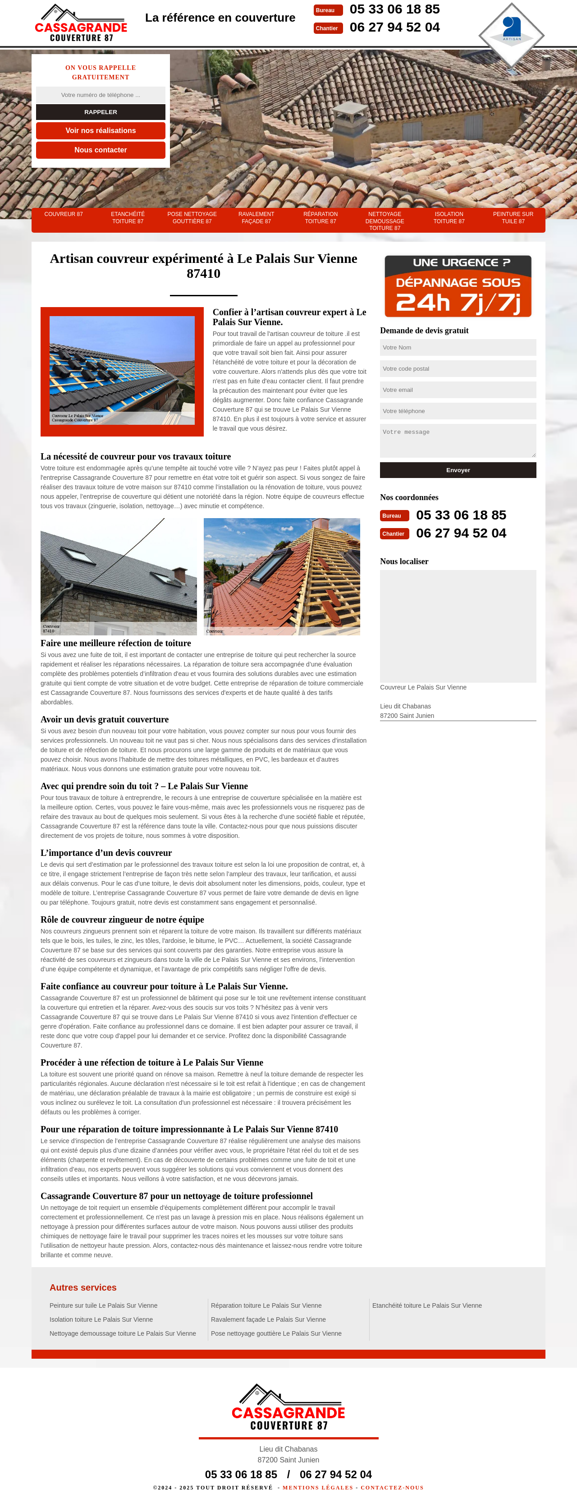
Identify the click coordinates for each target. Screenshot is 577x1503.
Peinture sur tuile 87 (513, 218)
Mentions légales (318, 1488)
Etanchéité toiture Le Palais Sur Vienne (427, 1305)
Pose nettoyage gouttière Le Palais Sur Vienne (276, 1333)
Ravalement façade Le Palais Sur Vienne (268, 1319)
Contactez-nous (392, 1488)
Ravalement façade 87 (256, 218)
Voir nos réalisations (100, 130)
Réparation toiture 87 (320, 218)
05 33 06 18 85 (395, 8)
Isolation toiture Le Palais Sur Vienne (101, 1319)
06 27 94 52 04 (395, 26)
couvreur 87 (64, 214)
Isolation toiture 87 (449, 218)
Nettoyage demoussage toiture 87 (385, 221)
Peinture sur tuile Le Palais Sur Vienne (103, 1305)
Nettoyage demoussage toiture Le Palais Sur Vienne (123, 1333)
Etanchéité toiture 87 (128, 218)
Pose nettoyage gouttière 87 (192, 218)
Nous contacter (100, 150)
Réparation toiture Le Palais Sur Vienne (266, 1305)
